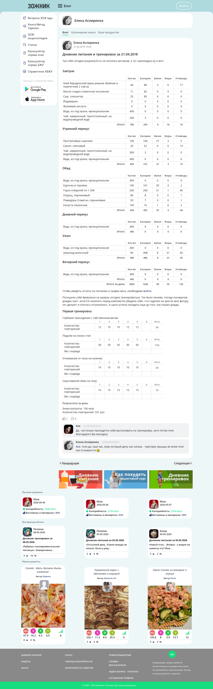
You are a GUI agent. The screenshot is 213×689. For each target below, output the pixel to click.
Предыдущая (69, 463)
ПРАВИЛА (128, 678)
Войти (184, 6)
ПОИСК (68, 655)
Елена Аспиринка (88, 20)
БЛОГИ (24, 667)
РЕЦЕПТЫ (26, 661)
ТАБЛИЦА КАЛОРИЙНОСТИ (79, 661)
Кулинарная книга (83, 32)
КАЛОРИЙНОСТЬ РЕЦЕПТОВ (79, 667)
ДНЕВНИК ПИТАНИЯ (31, 655)
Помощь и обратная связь (38, 80)
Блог (66, 32)
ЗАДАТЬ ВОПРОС (117, 671)
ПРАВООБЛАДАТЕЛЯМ (120, 655)
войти (147, 291)
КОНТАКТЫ (132, 671)
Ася (78, 426)
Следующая (183, 463)
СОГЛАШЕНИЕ (116, 678)
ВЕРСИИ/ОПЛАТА (117, 665)
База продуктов (108, 32)
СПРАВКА (113, 661)
